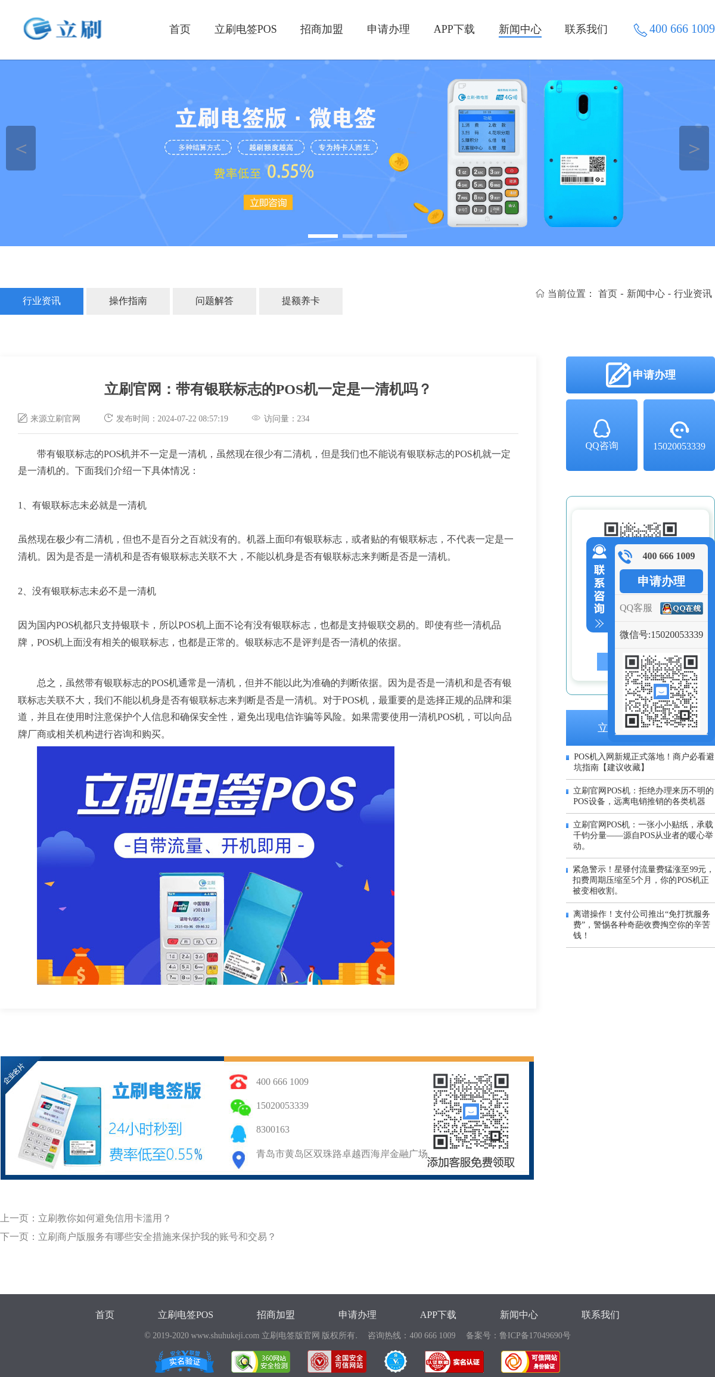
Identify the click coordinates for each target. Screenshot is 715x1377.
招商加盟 (321, 29)
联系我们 (586, 29)
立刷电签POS (245, 29)
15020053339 (679, 434)
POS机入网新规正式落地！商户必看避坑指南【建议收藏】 (644, 762)
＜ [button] (21, 148)
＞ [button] (694, 148)
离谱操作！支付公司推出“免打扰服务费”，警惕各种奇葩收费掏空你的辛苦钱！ (641, 925)
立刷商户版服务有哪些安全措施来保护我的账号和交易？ (157, 1237)
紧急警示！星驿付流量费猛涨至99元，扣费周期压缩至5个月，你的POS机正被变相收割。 (643, 880)
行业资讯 (42, 301)
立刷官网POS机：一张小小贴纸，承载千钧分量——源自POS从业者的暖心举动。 (643, 835)
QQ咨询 (601, 434)
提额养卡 (301, 301)
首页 (180, 29)
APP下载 (454, 29)
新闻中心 (520, 29)
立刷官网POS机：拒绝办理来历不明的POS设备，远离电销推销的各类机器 (643, 796)
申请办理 (388, 29)
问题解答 (214, 301)
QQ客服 (636, 608)
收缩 (597, 586)
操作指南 (128, 301)
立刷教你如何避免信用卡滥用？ (105, 1218)
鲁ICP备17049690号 (535, 1335)
